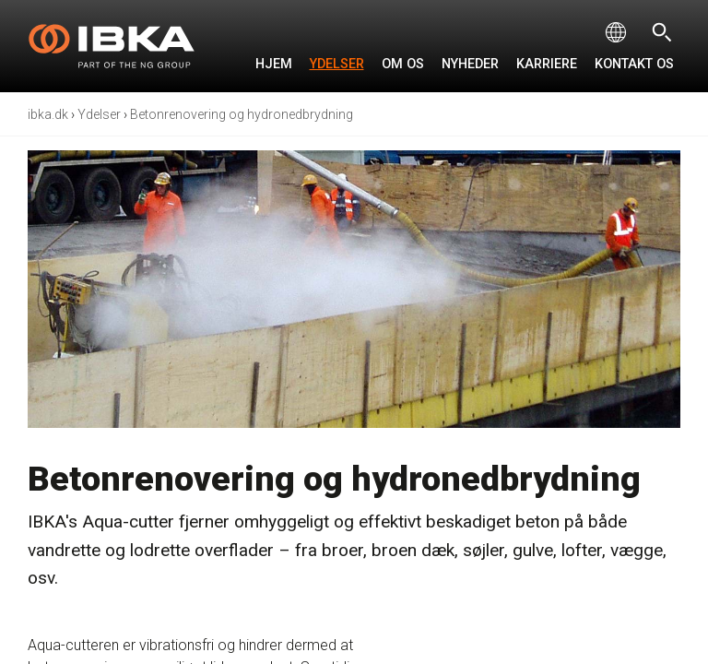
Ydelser (337, 64)
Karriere (546, 64)
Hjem (273, 64)
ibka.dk (48, 114)
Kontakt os (634, 64)
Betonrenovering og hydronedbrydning (241, 114)
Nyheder (470, 64)
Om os (403, 64)
